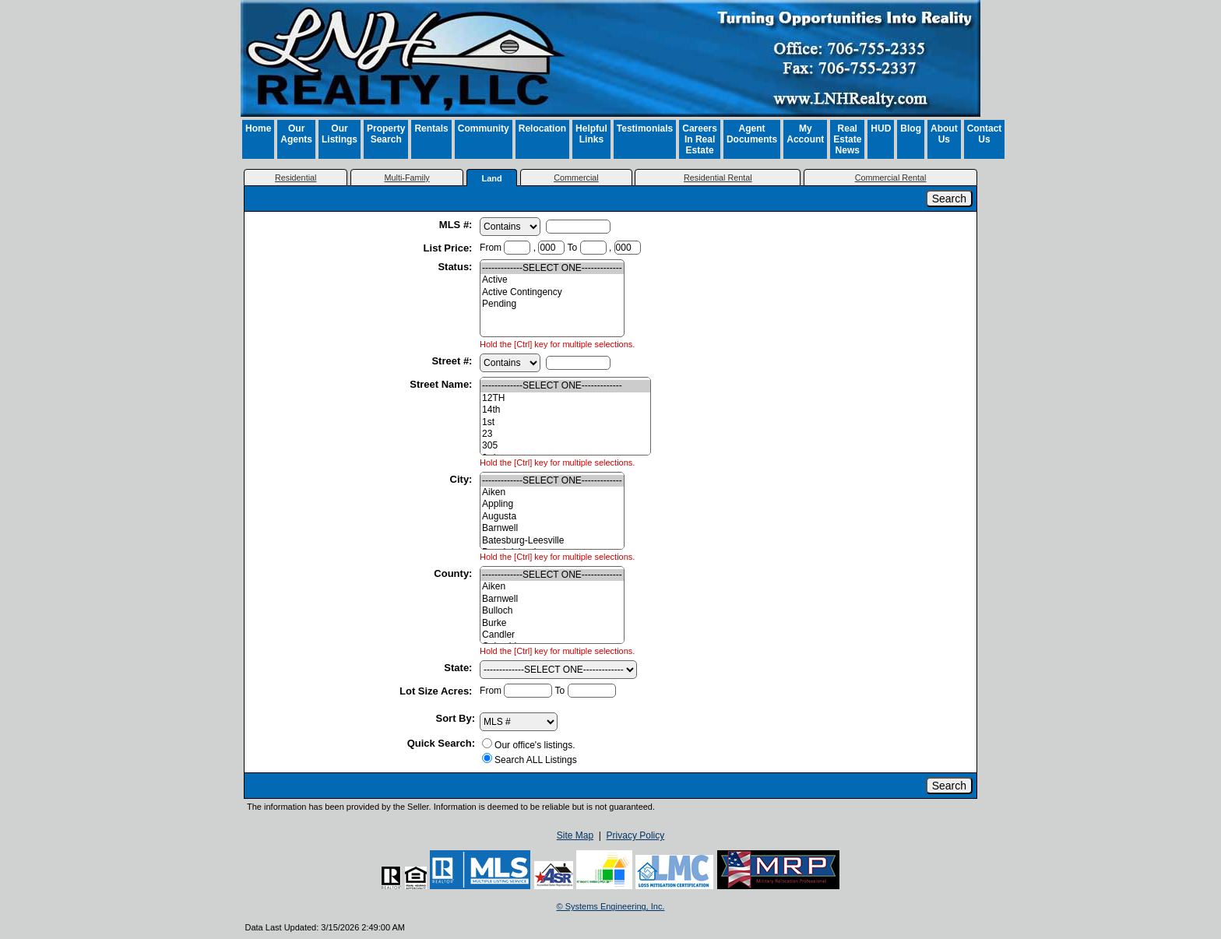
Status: (456, 267)
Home (258, 128)
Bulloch (552, 611)
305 (565, 446)
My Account (805, 134)
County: (454, 573)
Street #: (453, 361)
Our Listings (339, 134)
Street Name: (442, 384)
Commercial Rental (891, 177)
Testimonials (645, 128)
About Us (944, 134)
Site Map (575, 835)
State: (459, 667)
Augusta (552, 516)
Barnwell (552, 528)
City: (463, 479)
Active (552, 280)
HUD (881, 128)
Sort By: (456, 718)
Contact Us (984, 134)
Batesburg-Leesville (552, 541)
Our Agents (296, 134)
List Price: (449, 248)
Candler (552, 635)
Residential (295, 177)
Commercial (576, 177)
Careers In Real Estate (699, 139)
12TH (565, 398)
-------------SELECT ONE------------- (552, 268)
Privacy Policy (636, 835)
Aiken (552, 492)
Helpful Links (591, 134)
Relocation (542, 128)
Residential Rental (718, 177)
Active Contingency (552, 292)
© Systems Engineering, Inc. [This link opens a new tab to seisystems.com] (611, 906)
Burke (552, 623)
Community (483, 128)
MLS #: (457, 224)
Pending (552, 304)
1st (565, 422)
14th (565, 410)
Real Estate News (847, 139)
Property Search (386, 134)
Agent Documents (752, 134)
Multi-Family (407, 177)
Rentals (431, 128)
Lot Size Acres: (437, 691)
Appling (552, 504)
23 (565, 434)
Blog (910, 128)
